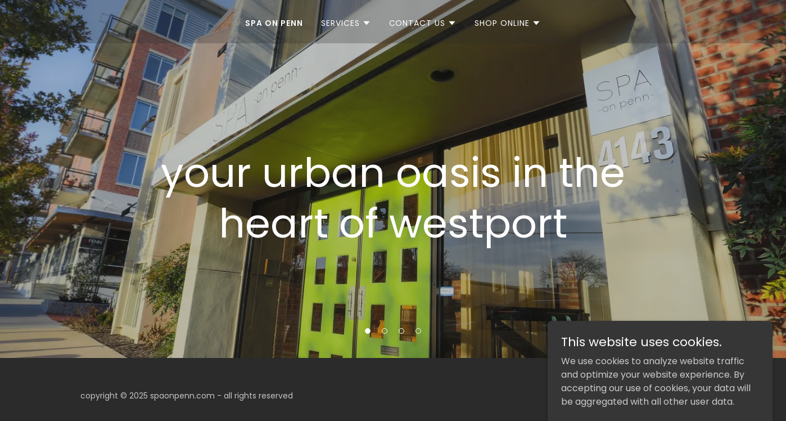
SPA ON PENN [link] (274, 23)
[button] (346, 23)
